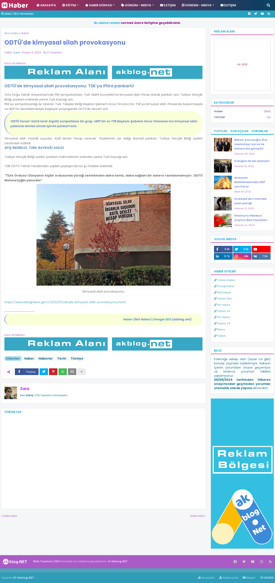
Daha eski (197, 516)
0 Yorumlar (54, 52)
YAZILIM (242, 117)
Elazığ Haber (224, 286)
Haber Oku (223, 299)
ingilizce (43, 570)
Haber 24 (222, 311)
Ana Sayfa (11, 33)
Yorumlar (260, 131)
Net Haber (222, 292)
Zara (24, 388)
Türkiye (77, 358)
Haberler (46, 358)
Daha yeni (10, 516)
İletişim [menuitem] (168, 5)
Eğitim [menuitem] (69, 5)
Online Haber (224, 280)
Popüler (220, 131)
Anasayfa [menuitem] (46, 5)
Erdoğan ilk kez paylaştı (252, 161)
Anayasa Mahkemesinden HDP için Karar (249, 182)
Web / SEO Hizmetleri (17, 14)
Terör (61, 358)
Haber (25, 33)
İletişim (249, 578)
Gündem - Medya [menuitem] (136, 5)
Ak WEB (242, 64)
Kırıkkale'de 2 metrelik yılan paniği (250, 201)
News (219, 329)
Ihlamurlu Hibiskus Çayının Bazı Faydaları (251, 218)
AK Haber (222, 305)
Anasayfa (206, 578)
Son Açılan (239, 131)
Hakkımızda (228, 578)
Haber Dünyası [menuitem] (98, 5)
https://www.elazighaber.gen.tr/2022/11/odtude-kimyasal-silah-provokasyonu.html (65, 302)
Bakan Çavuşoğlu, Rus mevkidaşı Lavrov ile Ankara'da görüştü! (250, 144)
